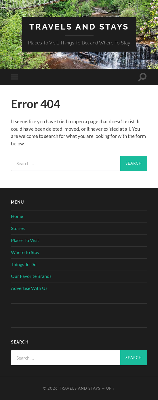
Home (17, 216)
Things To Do (24, 264)
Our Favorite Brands (31, 276)
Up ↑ (110, 388)
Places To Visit (25, 240)
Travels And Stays (79, 27)
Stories (18, 228)
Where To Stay (25, 252)
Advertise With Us (29, 288)
